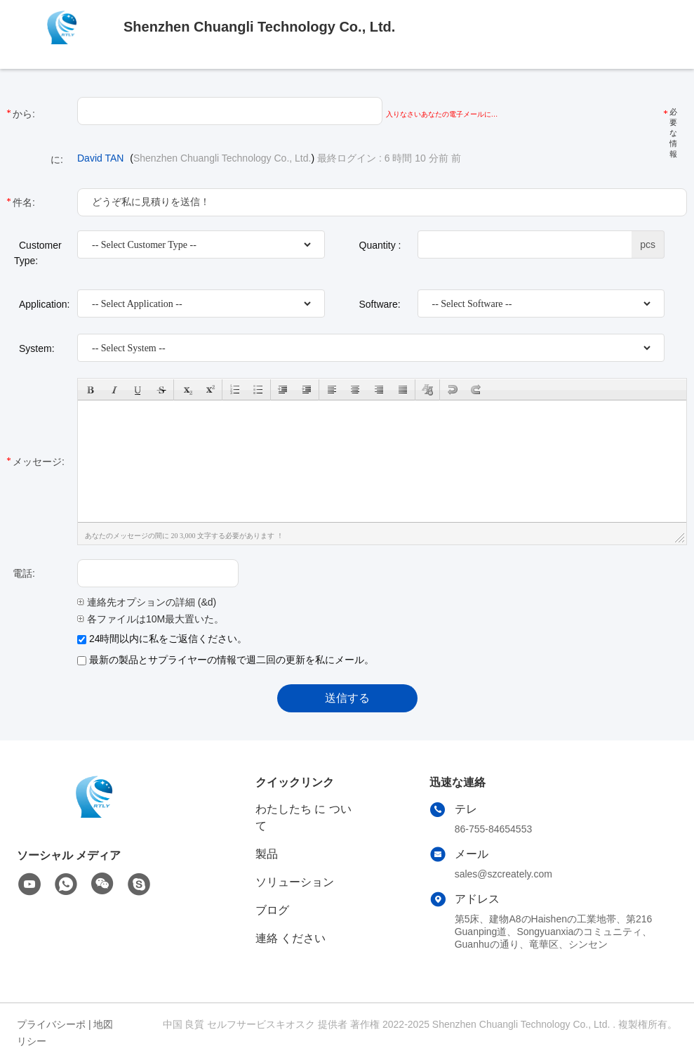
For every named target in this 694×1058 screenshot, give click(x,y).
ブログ (272, 910)
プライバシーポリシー (51, 1033)
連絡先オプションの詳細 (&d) (146, 602)
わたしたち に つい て (303, 817)
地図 (103, 1024)
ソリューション (294, 882)
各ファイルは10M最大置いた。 (150, 619)
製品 (266, 854)
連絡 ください (290, 938)
